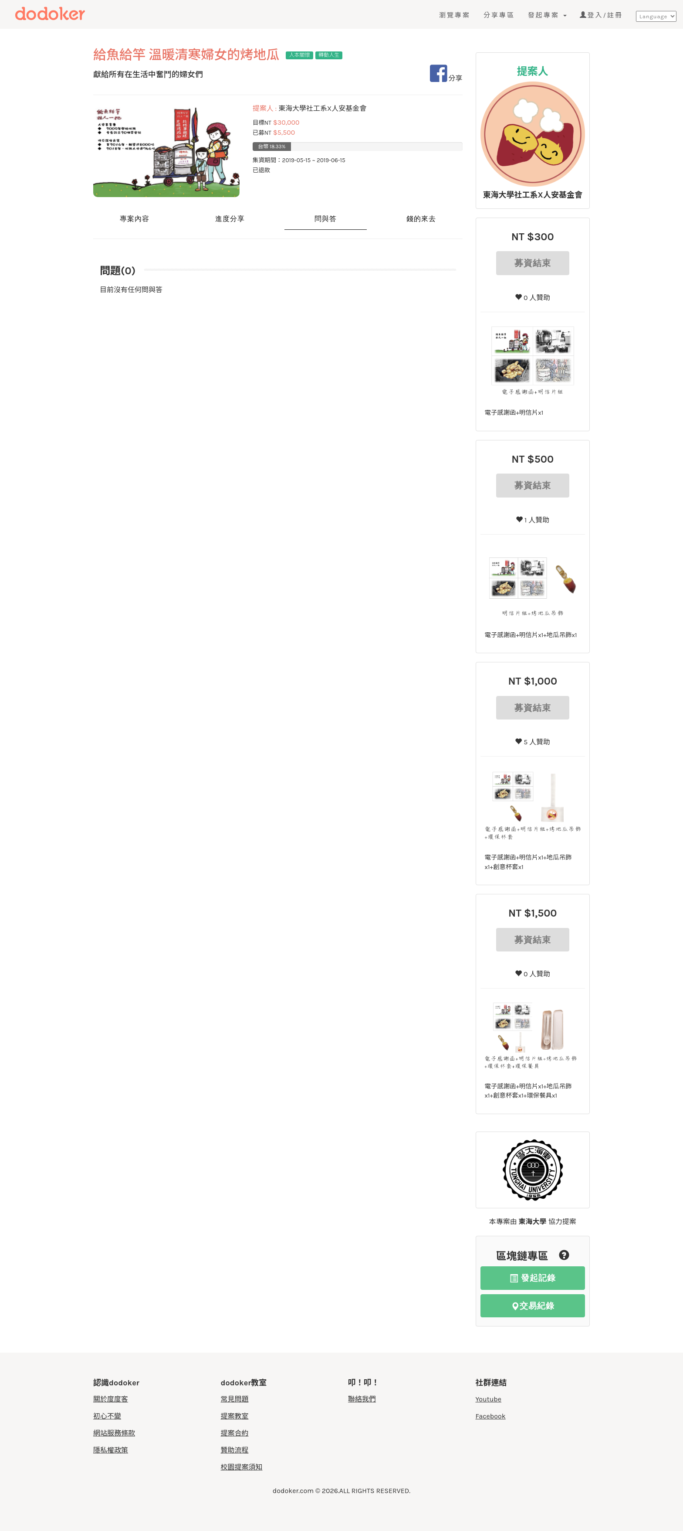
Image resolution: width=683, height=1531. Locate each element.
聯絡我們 (362, 1399)
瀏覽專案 (454, 15)
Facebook (491, 1416)
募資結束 (532, 263)
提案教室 (235, 1416)
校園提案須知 (242, 1467)
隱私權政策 (110, 1450)
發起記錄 (533, 1277)
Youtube (489, 1399)
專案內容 (134, 218)
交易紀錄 (533, 1305)
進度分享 (230, 218)
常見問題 (235, 1399)
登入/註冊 (601, 15)
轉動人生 (328, 55)
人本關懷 (299, 55)
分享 (446, 78)
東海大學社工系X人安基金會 (532, 195)
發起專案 (547, 15)
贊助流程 (235, 1450)
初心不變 (107, 1416)
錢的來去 (421, 218)
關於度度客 (110, 1399)
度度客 (68, 14)
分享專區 (499, 15)
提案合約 (235, 1433)
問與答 (325, 218)
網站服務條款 (114, 1433)
